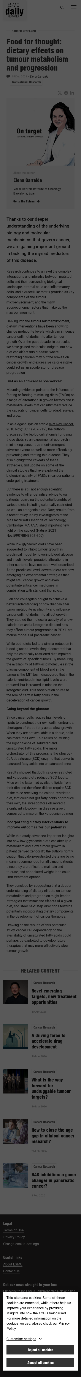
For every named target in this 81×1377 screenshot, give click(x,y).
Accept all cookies (40, 1362)
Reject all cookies (40, 1350)
